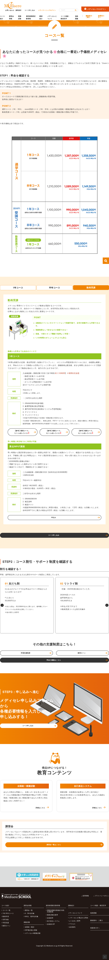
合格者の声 (51, 924)
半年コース (54, 287)
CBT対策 (6, 919)
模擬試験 (19, 17)
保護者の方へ (101, 16)
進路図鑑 (76, 17)
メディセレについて (52, 17)
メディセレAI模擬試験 (33, 933)
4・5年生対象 (30, 913)
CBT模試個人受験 (31, 930)
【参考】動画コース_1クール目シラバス (21, 432)
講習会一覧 (29, 910)
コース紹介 (2, 17)
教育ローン (82, 653)
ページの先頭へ (105, 957)
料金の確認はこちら (54, 660)
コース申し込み (30, 10)
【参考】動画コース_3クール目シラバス (85, 432)
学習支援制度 (25, 653)
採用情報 (86, 896)
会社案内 (72, 927)
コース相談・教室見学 (65, 17)
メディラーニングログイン (47, 10)
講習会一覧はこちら (54, 844)
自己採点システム (53, 921)
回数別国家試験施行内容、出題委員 (56, 911)
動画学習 (6, 916)
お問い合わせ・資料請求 (13, 10)
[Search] (68, 10)
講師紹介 (41, 17)
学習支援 (6, 922)
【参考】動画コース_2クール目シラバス (53, 432)
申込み (53, 517)
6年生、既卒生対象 (31, 916)
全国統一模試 (29, 927)
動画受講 (91, 287)
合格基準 (50, 918)
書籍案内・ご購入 (90, 16)
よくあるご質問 (74, 921)
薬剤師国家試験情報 (31, 17)
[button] (2, 605)
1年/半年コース (8, 913)
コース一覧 (6, 910)
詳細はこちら (40, 807)
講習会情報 (11, 17)
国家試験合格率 (52, 915)
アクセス (72, 924)
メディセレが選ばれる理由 (78, 917)
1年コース (18, 287)
